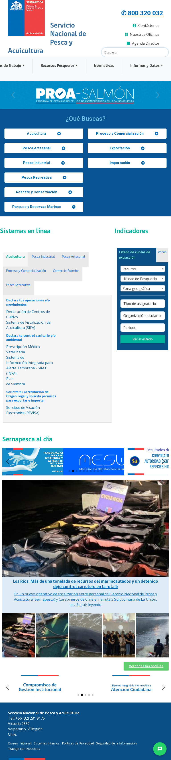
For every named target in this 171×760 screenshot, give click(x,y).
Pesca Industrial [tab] (43, 257)
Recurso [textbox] (129, 269)
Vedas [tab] (162, 252)
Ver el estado (142, 339)
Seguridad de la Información (116, 743)
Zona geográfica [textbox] (136, 288)
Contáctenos (146, 25)
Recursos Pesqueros (58, 66)
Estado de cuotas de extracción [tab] (134, 255)
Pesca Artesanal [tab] (73, 257)
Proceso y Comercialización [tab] (26, 271)
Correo (13, 743)
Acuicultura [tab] (15, 257)
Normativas (104, 66)
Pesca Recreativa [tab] (18, 285)
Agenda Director (143, 43)
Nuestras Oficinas (142, 34)
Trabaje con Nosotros (24, 748)
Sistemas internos (47, 743)
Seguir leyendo (88, 604)
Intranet (26, 743)
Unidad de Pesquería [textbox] (139, 278)
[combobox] (142, 269)
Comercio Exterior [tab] (66, 271)
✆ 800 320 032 (142, 13)
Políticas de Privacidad (78, 743)
